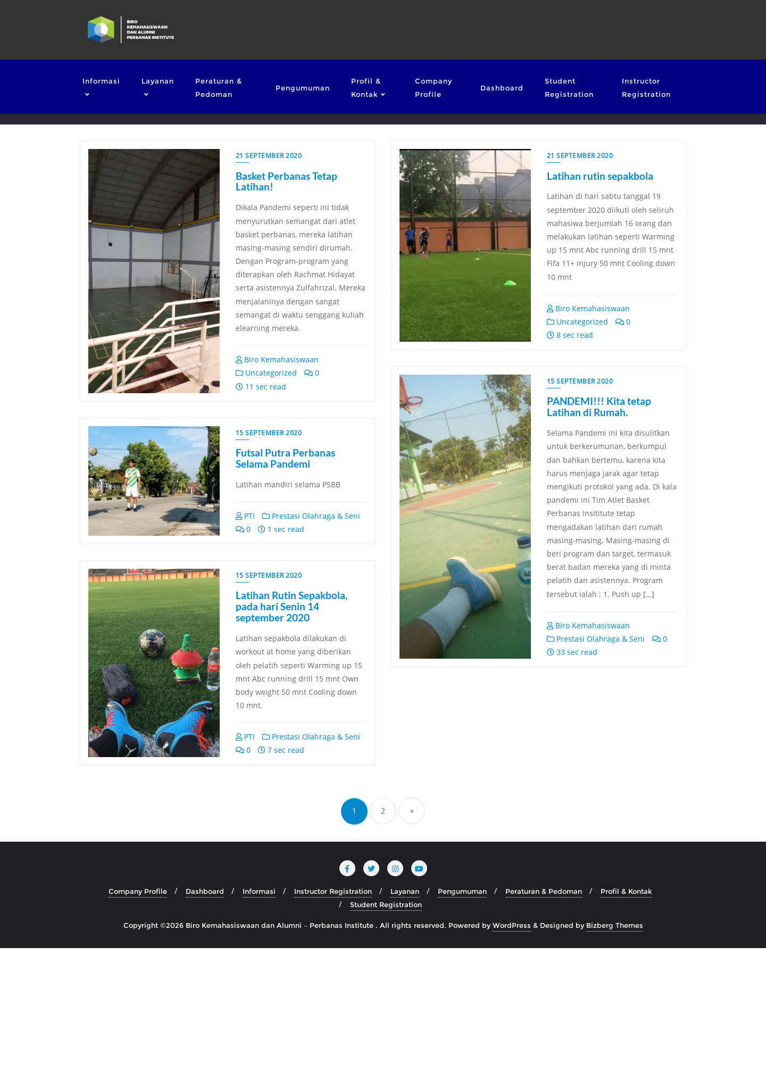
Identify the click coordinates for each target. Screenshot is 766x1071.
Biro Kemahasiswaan (277, 359)
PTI (245, 781)
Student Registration (386, 1027)
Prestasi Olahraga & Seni (596, 639)
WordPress (512, 1048)
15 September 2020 (580, 381)
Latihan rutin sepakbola (600, 176)
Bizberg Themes (614, 1048)
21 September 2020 (269, 155)
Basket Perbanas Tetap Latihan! (286, 181)
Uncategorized (266, 373)
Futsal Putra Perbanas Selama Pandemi (285, 723)
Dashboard (205, 1014)
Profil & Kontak (626, 1014)
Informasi (259, 1014)
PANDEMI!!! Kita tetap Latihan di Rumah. (599, 407)
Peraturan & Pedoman (543, 1014)
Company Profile (138, 1014)
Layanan (404, 1014)
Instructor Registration (333, 1014)
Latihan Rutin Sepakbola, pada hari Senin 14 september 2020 (603, 729)
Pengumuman (462, 1014)
